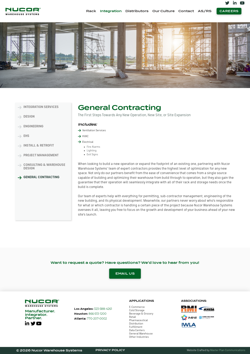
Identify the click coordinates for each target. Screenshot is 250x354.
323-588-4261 (102, 309)
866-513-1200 (97, 313)
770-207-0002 (96, 318)
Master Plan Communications (227, 350)
